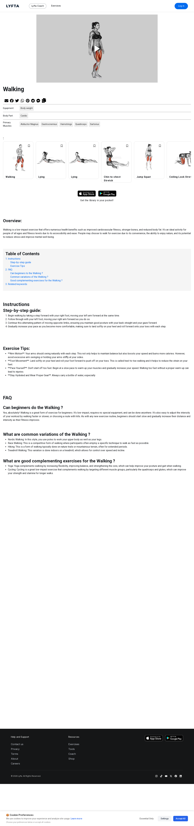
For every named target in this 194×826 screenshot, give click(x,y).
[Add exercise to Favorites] (29, 146)
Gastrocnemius (49, 124)
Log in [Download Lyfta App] (181, 6)
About (14, 603)
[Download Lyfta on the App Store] (154, 583)
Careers (15, 608)
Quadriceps (81, 124)
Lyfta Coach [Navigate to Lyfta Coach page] (38, 6)
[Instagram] (156, 620)
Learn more (76, 818)
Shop (71, 603)
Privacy (15, 593)
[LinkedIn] (180, 620)
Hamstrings (66, 124)
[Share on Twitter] (17, 100)
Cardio (23, 115)
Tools (71, 593)
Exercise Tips (17, 266)
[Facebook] (176, 620)
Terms (14, 598)
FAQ (10, 269)
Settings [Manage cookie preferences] (165, 818)
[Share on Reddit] (33, 100)
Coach (72, 598)
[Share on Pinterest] (28, 100)
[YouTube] (166, 620)
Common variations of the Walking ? (29, 276)
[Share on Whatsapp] (22, 100)
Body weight (26, 108)
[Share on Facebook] (12, 100)
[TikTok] (161, 620)
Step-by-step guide (20, 262)
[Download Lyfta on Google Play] (107, 193)
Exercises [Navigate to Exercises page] (56, 6)
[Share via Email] (6, 100)
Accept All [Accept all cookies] (181, 818)
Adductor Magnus (29, 124)
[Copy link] (44, 100)
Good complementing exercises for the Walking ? (36, 280)
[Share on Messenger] (38, 100)
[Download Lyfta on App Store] (87, 193)
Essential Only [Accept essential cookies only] (147, 818)
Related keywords (17, 284)
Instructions (14, 258)
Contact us (17, 588)
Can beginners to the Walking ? (26, 273)
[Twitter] (171, 620)
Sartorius (94, 124)
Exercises (73, 588)
